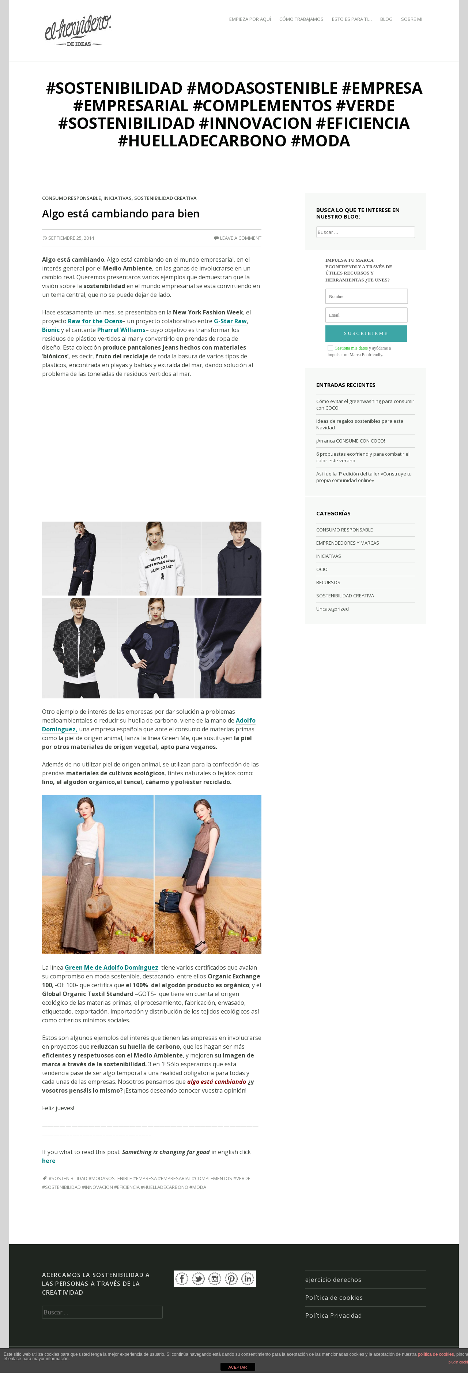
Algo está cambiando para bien (121, 213)
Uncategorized (332, 608)
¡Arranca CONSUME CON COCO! (350, 440)
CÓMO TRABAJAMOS (301, 19)
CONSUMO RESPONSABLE (71, 198)
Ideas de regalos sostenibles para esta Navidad (359, 424)
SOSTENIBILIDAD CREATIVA (165, 198)
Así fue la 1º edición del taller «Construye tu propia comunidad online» (364, 477)
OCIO (322, 569)
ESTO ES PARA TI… (352, 19)
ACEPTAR (237, 1367)
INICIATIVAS (117, 198)
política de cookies (436, 1354)
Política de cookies (334, 1298)
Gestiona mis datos (351, 348)
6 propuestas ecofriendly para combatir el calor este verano (363, 457)
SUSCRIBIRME (366, 333)
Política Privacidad (333, 1316)
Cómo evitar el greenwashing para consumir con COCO (365, 404)
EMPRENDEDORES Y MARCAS (347, 543)
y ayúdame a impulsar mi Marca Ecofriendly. (359, 351)
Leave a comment (240, 238)
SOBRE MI (411, 19)
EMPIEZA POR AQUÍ (250, 19)
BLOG (386, 19)
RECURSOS (328, 582)
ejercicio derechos (333, 1280)
